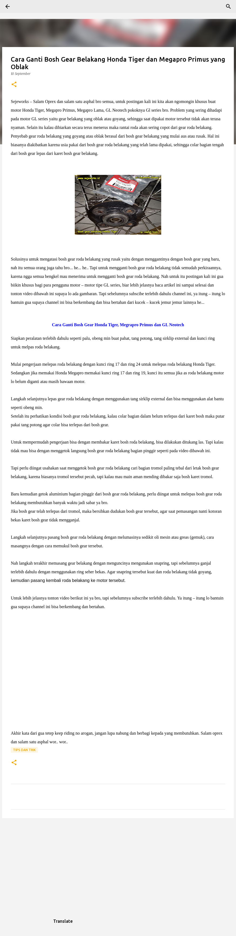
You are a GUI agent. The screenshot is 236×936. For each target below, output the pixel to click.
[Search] (22, 6)
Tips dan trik (24, 750)
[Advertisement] (118, 864)
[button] (14, 84)
